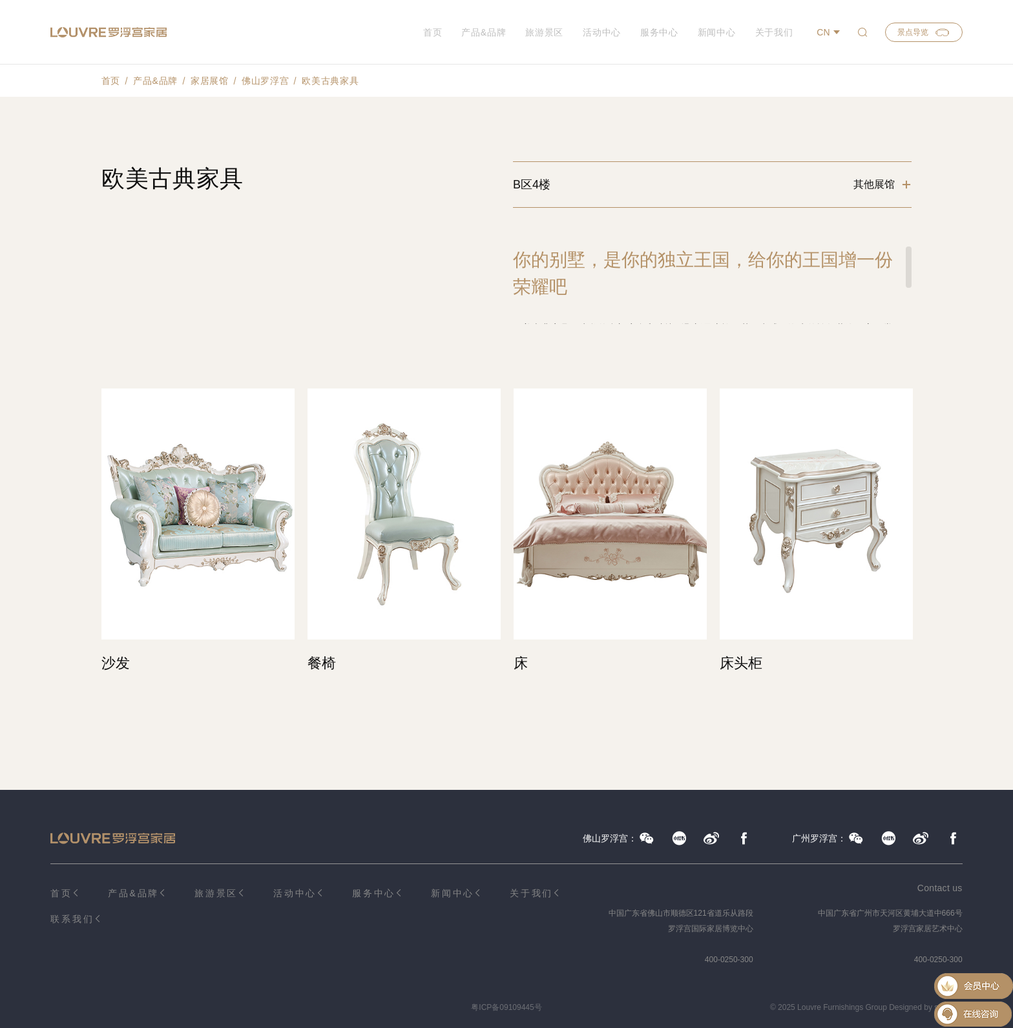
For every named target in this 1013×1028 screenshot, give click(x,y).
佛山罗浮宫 (265, 81)
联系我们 (72, 919)
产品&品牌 (483, 32)
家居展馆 (210, 81)
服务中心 (659, 32)
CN (823, 32)
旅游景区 (544, 32)
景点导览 (923, 32)
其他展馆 (874, 184)
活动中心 (602, 32)
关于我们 (774, 32)
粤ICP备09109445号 (506, 1007)
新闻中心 (717, 32)
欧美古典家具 (330, 81)
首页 (432, 32)
